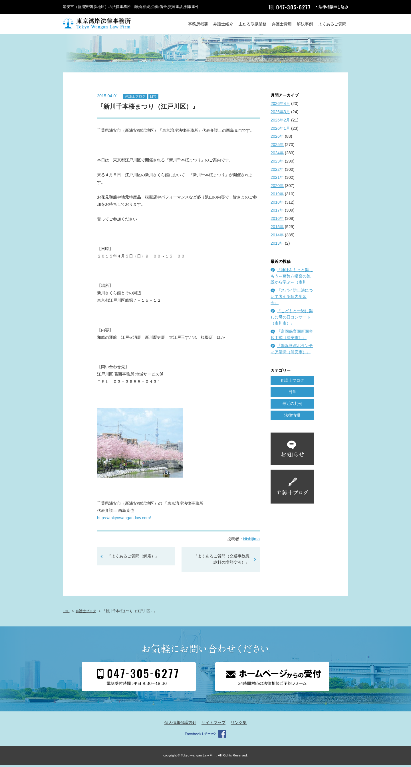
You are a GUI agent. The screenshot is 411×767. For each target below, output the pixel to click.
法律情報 (292, 417)
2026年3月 (280, 113)
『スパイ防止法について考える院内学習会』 (292, 298)
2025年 (277, 146)
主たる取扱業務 (253, 24)
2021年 (277, 179)
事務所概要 (198, 24)
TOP (66, 612)
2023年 (277, 163)
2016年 (277, 220)
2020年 (277, 187)
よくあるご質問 (332, 24)
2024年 (277, 154)
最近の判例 (292, 405)
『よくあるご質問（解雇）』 (133, 558)
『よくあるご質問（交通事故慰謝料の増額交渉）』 (221, 561)
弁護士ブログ (135, 98)
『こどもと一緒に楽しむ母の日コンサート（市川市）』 (292, 318)
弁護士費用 (282, 24)
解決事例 (305, 24)
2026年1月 (280, 130)
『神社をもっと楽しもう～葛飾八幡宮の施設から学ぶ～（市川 (292, 277)
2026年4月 (280, 105)
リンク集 (239, 724)
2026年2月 (280, 121)
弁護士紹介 (223, 24)
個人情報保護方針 (180, 724)
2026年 (277, 138)
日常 (153, 98)
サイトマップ (213, 724)
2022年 (277, 171)
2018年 (277, 204)
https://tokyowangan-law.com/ (124, 520)
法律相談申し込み (333, 7)
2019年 (277, 195)
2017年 (277, 212)
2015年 (277, 228)
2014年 (277, 236)
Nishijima (251, 541)
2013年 (277, 245)
